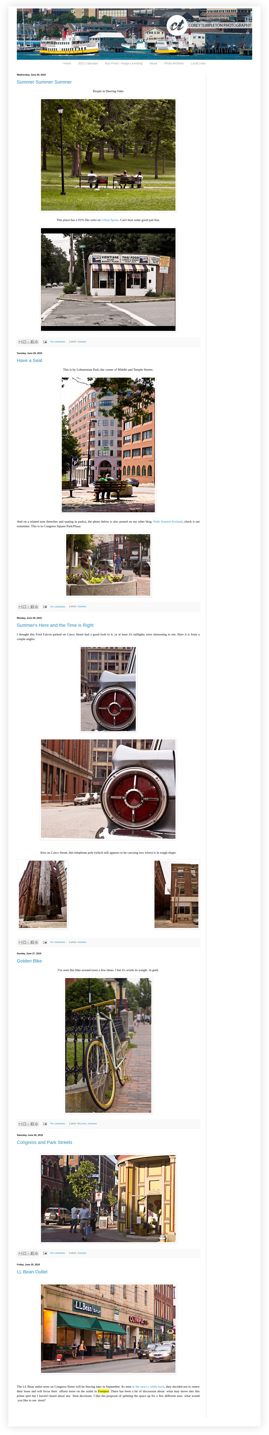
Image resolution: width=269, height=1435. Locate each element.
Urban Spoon (110, 220)
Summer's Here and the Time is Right (55, 625)
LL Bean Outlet (32, 1271)
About (153, 63)
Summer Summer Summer (44, 82)
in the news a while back (148, 1386)
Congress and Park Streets (44, 1142)
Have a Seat (29, 360)
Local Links (198, 63)
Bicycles (82, 1123)
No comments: (58, 341)
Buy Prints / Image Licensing (123, 63)
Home (67, 63)
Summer (82, 341)
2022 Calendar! (88, 63)
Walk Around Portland (168, 521)
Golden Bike (29, 961)
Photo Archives (174, 63)
